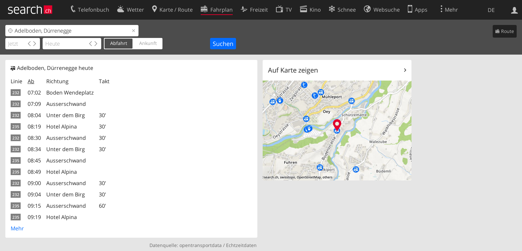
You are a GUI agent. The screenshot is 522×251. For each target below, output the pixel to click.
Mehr (17, 228)
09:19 (34, 217)
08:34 (34, 149)
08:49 (34, 171)
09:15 (34, 205)
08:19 (34, 126)
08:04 (34, 115)
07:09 (34, 104)
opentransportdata (200, 245)
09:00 (34, 183)
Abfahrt (118, 43)
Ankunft (148, 43)
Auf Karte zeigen (293, 70)
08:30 (34, 137)
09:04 (34, 194)
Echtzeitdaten (241, 245)
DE (491, 10)
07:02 (34, 92)
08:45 (34, 160)
